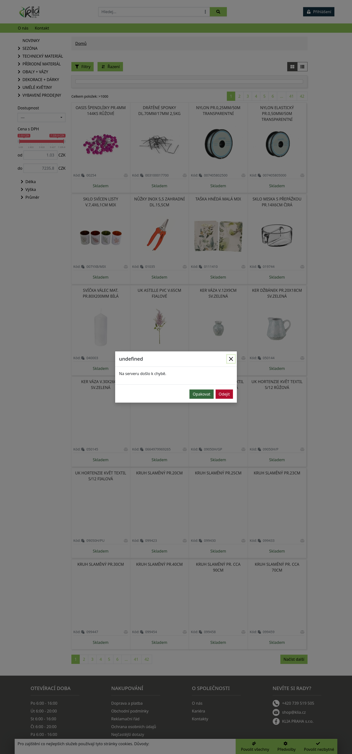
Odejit (224, 394)
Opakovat (201, 394)
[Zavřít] (231, 359)
